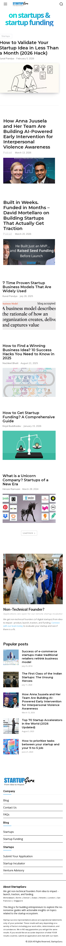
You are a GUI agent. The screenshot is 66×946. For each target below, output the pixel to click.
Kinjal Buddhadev (12, 426)
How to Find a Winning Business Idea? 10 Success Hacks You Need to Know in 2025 (28, 352)
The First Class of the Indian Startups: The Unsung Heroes (42, 677)
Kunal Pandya (10, 296)
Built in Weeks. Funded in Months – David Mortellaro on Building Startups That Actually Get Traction (26, 215)
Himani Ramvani (11, 489)
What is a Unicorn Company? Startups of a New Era (25, 480)
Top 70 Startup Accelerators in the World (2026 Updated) (42, 723)
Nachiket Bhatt (10, 363)
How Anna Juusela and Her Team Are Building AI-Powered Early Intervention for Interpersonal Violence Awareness (28, 134)
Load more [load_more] (29, 533)
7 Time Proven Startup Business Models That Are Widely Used (27, 287)
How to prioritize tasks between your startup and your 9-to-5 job (40, 744)
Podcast (7, 152)
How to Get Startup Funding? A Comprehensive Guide (29, 417)
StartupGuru (56, 941)
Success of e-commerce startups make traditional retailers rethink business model (40, 657)
